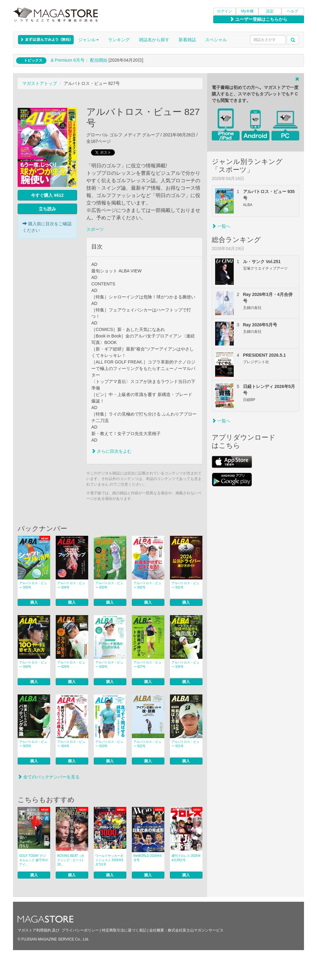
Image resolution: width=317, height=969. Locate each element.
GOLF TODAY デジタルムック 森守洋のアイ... (33, 860)
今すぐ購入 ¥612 (47, 195)
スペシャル (216, 39)
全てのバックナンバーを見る (49, 776)
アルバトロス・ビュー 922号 (147, 744)
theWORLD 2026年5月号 (147, 858)
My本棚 (247, 11)
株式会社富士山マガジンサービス (196, 930)
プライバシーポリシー (80, 930)
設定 (270, 11)
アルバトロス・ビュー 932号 (147, 585)
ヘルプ (292, 11)
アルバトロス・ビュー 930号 (33, 664)
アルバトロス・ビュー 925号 (33, 744)
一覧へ (221, 226)
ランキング (119, 39)
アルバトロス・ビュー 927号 (147, 664)
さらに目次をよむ (111, 451)
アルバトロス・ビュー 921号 (185, 744)
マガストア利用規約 (34, 930)
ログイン (224, 11)
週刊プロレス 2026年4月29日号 (186, 858)
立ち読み (47, 208)
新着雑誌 (187, 39)
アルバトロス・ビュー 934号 (71, 585)
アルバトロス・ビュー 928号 (109, 664)
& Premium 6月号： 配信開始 (79, 60)
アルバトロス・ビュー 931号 (185, 585)
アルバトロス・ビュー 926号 (185, 664)
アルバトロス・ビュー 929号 (71, 664)
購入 (34, 602)
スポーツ (95, 229)
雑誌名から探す (154, 39)
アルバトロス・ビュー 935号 (33, 585)
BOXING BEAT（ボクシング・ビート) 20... (70, 860)
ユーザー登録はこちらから (258, 19)
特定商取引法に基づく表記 (124, 930)
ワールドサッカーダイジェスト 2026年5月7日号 (109, 860)
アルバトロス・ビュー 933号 (109, 585)
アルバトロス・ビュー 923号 (109, 744)
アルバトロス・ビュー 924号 (71, 744)
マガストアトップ (39, 83)
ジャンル (88, 39)
